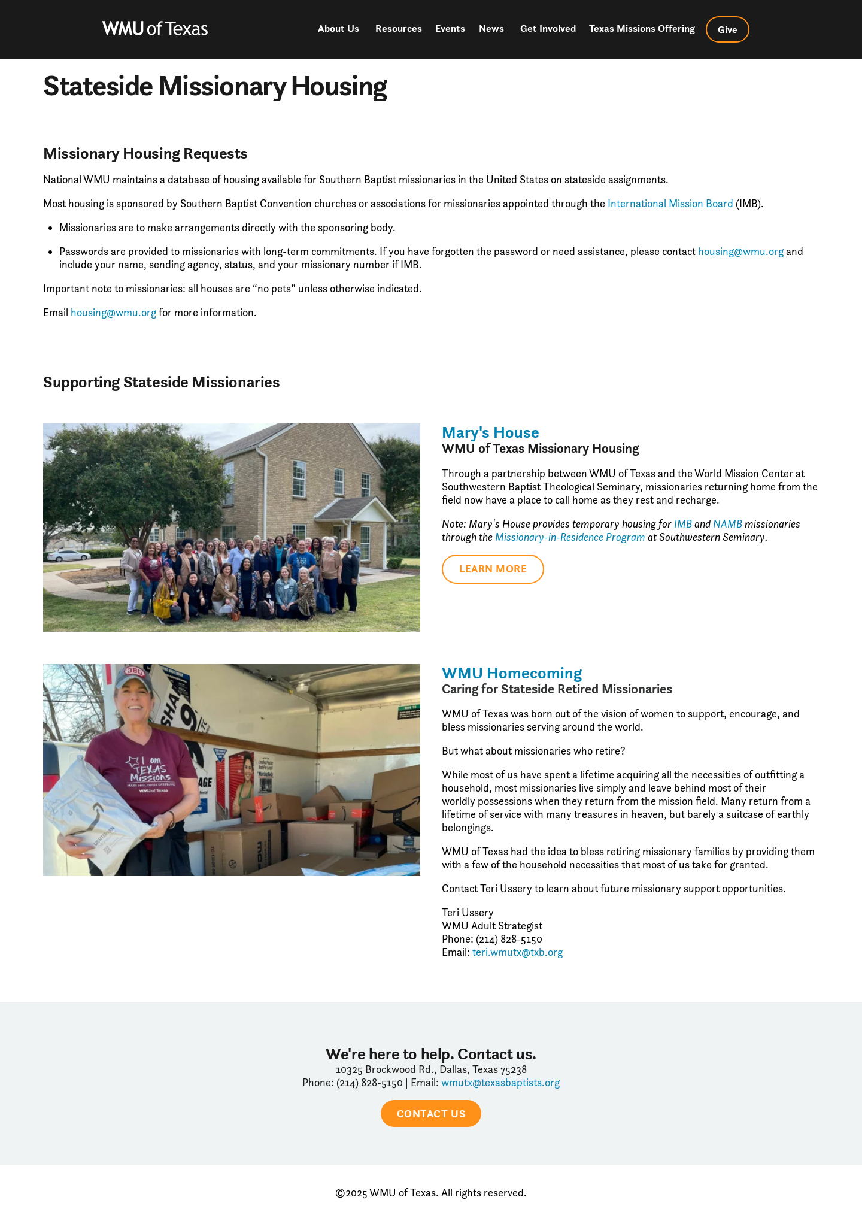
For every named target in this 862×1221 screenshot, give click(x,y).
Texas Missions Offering (642, 28)
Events (450, 28)
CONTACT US (431, 1113)
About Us (338, 28)
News (491, 28)
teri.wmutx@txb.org (517, 952)
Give (727, 29)
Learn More (493, 568)
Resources (398, 28)
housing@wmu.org (741, 251)
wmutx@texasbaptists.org (500, 1082)
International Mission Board (670, 203)
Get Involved (548, 28)
